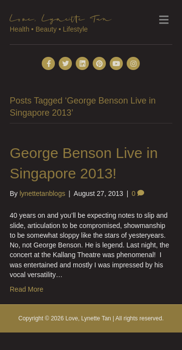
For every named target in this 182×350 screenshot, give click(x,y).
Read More (26, 289)
